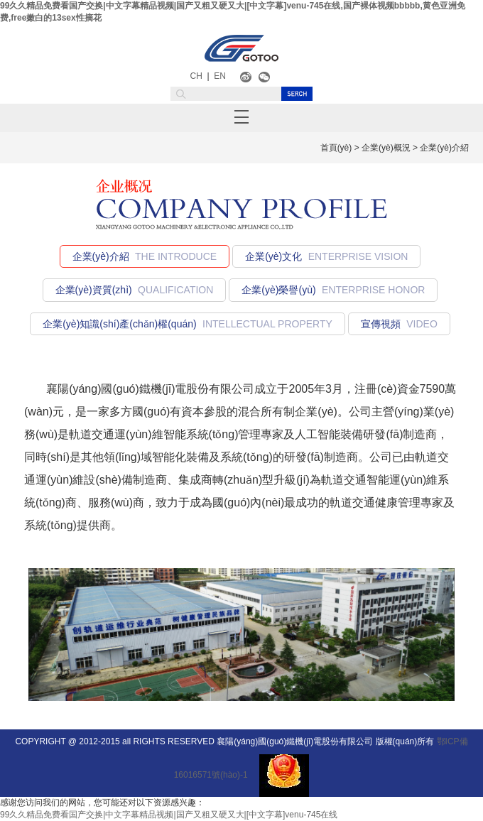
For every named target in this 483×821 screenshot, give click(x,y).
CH (196, 76)
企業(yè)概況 (386, 148)
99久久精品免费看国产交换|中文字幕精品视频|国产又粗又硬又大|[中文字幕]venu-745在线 (168, 815)
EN (220, 76)
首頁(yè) (336, 148)
